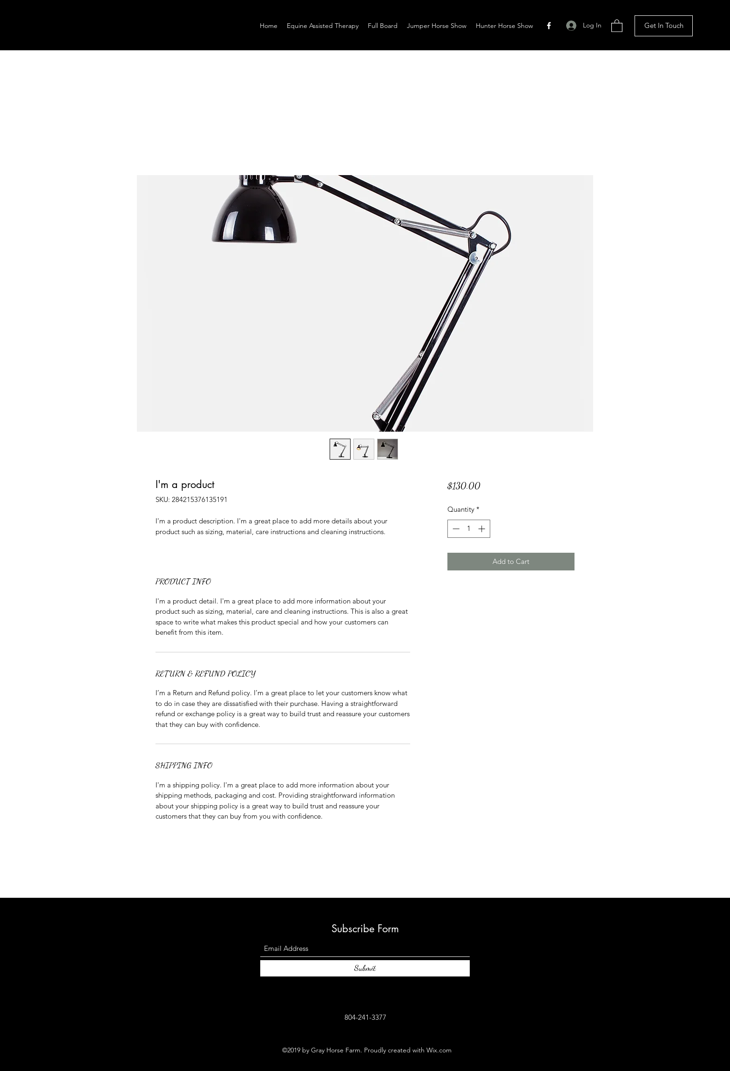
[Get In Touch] (664, 25)
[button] (616, 25)
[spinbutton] (468, 528)
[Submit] (365, 968)
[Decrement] (455, 528)
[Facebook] (549, 25)
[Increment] (482, 528)
